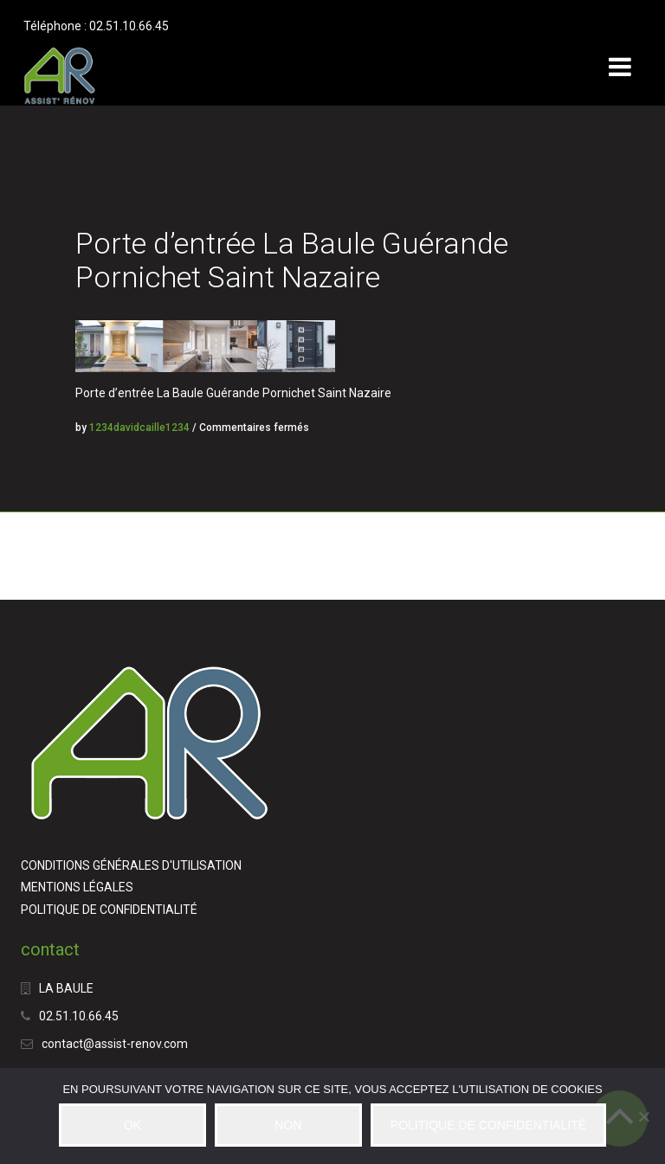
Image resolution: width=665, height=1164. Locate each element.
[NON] (643, 1116)
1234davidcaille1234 (139, 427)
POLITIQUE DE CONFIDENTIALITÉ (109, 909)
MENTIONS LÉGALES (77, 887)
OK (132, 1125)
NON (287, 1125)
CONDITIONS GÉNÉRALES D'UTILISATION (131, 865)
